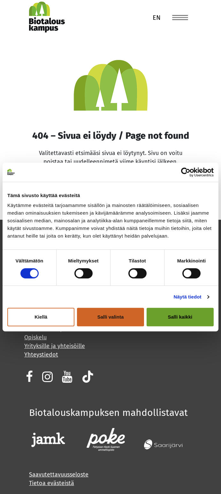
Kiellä (40, 317)
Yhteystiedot (41, 354)
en (157, 17)
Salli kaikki (180, 317)
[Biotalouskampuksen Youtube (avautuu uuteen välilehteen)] (66, 377)
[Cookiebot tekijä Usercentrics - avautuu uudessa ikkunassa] (186, 172)
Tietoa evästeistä (51, 483)
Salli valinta (110, 317)
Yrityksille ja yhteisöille (54, 346)
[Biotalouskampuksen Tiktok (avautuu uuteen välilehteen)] (87, 377)
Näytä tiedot (188, 296)
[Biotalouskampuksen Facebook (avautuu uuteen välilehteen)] (28, 377)
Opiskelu (35, 337)
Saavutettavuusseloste (58, 474)
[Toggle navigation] (180, 17)
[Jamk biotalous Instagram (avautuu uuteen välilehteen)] (47, 377)
